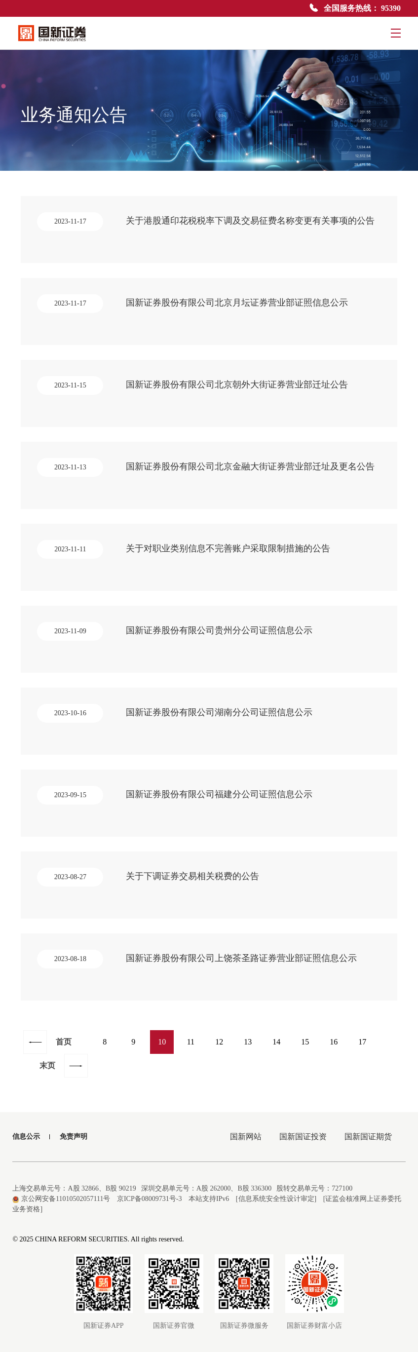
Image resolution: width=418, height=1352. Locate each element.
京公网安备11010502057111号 (61, 1198)
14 (276, 1042)
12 (219, 1042)
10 (162, 1042)
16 (334, 1042)
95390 (391, 8)
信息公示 (26, 1136)
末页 (47, 1065)
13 (248, 1042)
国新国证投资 (303, 1136)
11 (190, 1042)
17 (362, 1042)
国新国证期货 (368, 1136)
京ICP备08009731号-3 (149, 1198)
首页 (64, 1042)
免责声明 (73, 1136)
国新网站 (246, 1136)
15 (305, 1042)
